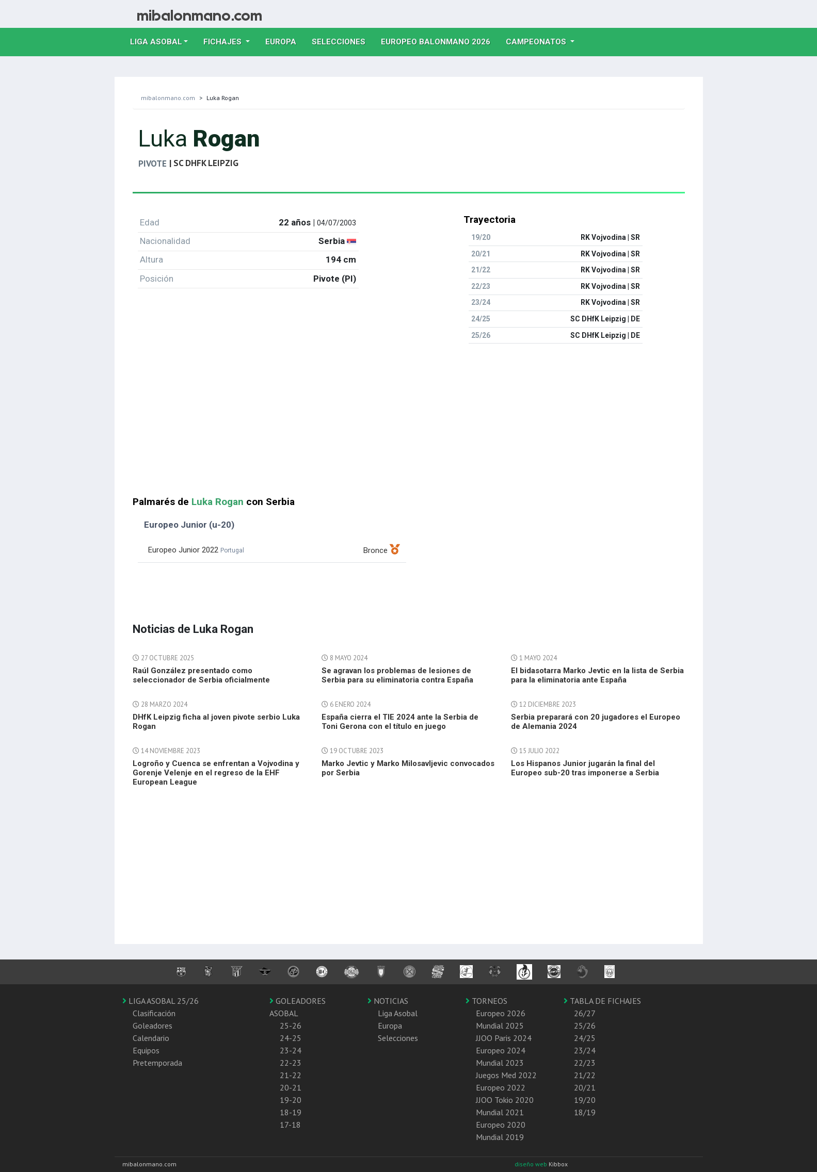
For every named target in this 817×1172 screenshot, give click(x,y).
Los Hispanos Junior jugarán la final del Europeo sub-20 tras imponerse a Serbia (585, 768)
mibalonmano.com (168, 98)
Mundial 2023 (500, 1062)
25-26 (290, 1025)
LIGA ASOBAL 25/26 (160, 1001)
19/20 (585, 1100)
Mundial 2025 (500, 1025)
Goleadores (152, 1025)
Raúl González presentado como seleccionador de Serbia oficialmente (201, 675)
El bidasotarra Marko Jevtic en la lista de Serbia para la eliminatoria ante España (597, 675)
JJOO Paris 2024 (504, 1038)
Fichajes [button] (223, 41)
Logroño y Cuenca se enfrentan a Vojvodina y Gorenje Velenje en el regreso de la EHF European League (216, 773)
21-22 (290, 1075)
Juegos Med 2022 (506, 1075)
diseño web (532, 1164)
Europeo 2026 (500, 1013)
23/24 (585, 1050)
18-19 (290, 1112)
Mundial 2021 (500, 1112)
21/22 (585, 1075)
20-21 (290, 1087)
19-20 (290, 1100)
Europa (284, 40)
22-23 (290, 1062)
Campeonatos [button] (537, 41)
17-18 (290, 1124)
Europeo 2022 (500, 1087)
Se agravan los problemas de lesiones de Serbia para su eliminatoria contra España (397, 675)
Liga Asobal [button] (156, 41)
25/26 (585, 1025)
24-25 (290, 1038)
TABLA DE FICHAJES (602, 1001)
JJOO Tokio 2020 (505, 1100)
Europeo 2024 (500, 1050)
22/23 (585, 1062)
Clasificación (154, 1013)
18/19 (585, 1112)
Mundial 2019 (500, 1137)
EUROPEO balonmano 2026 (439, 40)
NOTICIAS (387, 1001)
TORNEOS (486, 1001)
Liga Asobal (398, 1013)
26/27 (585, 1013)
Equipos (146, 1050)
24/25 (585, 1038)
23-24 (290, 1050)
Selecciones (342, 40)
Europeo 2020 (500, 1124)
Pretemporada (157, 1062)
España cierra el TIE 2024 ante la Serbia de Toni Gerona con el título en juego (400, 721)
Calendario (151, 1038)
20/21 (585, 1087)
